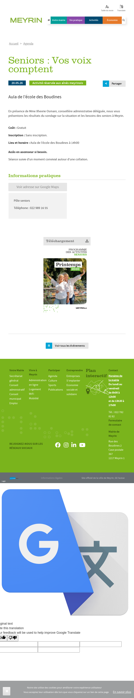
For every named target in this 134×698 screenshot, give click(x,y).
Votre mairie (58, 20)
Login (4, 481)
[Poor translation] (12, 638)
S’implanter (73, 380)
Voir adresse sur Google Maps (38, 187)
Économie (112, 20)
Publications (55, 389)
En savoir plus (122, 692)
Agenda (28, 44)
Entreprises (73, 376)
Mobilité (34, 398)
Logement (35, 389)
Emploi (13, 403)
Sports (52, 385)
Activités (93, 20)
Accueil (13, 44)
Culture (52, 380)
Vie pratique (75, 20)
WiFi (31, 394)
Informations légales (51, 477)
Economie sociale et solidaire (72, 389)
